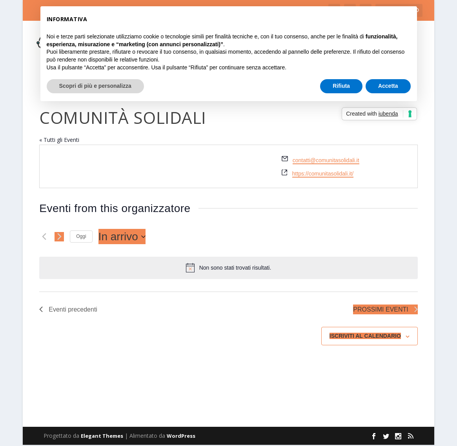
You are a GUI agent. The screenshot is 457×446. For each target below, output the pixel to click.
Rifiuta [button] (341, 86)
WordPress (181, 437)
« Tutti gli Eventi (59, 140)
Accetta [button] (388, 86)
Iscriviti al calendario (365, 337)
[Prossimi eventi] (59, 237)
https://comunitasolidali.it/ (322, 174)
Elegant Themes (102, 437)
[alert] (228, 269)
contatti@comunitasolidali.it (326, 161)
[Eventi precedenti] (44, 237)
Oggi (81, 237)
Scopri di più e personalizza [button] (95, 86)
